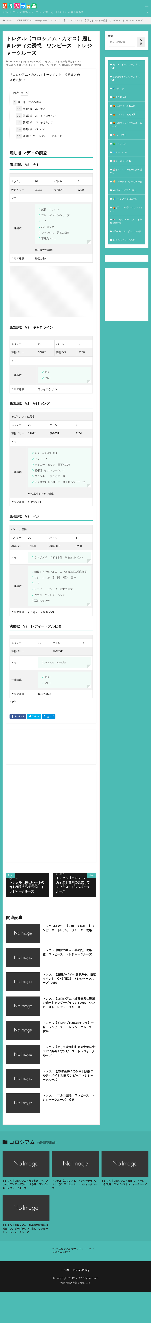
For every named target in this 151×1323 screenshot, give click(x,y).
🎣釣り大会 (119, 90)
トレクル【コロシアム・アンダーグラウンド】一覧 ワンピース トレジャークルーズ (75, 1184)
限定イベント (74, 61)
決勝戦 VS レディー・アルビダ (39, 136)
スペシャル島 (60, 61)
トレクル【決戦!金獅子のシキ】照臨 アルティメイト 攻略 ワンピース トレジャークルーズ (68, 1076)
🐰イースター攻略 (123, 168)
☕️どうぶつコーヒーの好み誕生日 (125, 179)
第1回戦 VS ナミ (30, 108)
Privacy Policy (81, 1271)
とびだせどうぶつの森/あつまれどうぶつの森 (29, 12)
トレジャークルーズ (38, 65)
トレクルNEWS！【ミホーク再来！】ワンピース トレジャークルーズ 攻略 (69, 930)
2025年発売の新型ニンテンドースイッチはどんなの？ (74, 1252)
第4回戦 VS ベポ (30, 129)
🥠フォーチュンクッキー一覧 (125, 192)
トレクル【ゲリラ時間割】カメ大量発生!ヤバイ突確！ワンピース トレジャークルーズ (69, 1051)
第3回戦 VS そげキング (34, 122)
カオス (12, 65)
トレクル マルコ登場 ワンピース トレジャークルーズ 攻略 (69, 1098)
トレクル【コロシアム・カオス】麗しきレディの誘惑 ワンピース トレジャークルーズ (98, 20)
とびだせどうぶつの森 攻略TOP (125, 79)
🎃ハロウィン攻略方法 (126, 109)
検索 (110, 35)
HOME (9, 20)
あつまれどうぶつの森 (125, 261)
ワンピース (55, 65)
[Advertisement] (80, 816)
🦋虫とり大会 (121, 100)
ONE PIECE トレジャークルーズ (33, 20)
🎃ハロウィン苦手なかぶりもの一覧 (125, 129)
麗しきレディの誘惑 (71, 65)
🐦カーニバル (121, 159)
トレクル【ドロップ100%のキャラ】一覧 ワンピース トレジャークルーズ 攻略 (69, 1027)
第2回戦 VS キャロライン (36, 115)
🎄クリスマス (121, 150)
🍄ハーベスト (121, 140)
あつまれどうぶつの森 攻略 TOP (76, 12)
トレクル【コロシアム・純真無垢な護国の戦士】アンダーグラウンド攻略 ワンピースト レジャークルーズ (69, 1003)
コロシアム (47, 61)
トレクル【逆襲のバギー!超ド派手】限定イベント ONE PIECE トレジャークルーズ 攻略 (69, 979)
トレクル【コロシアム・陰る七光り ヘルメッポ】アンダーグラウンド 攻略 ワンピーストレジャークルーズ (26, 1184)
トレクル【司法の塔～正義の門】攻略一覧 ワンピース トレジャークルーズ (69, 954)
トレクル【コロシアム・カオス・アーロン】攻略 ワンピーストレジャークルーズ (124, 1184)
